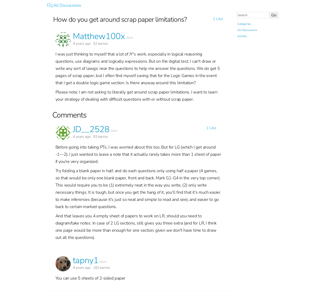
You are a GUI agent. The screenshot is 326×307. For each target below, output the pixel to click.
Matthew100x (99, 36)
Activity (242, 36)
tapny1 (86, 260)
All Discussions (64, 5)
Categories (244, 24)
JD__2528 (91, 129)
